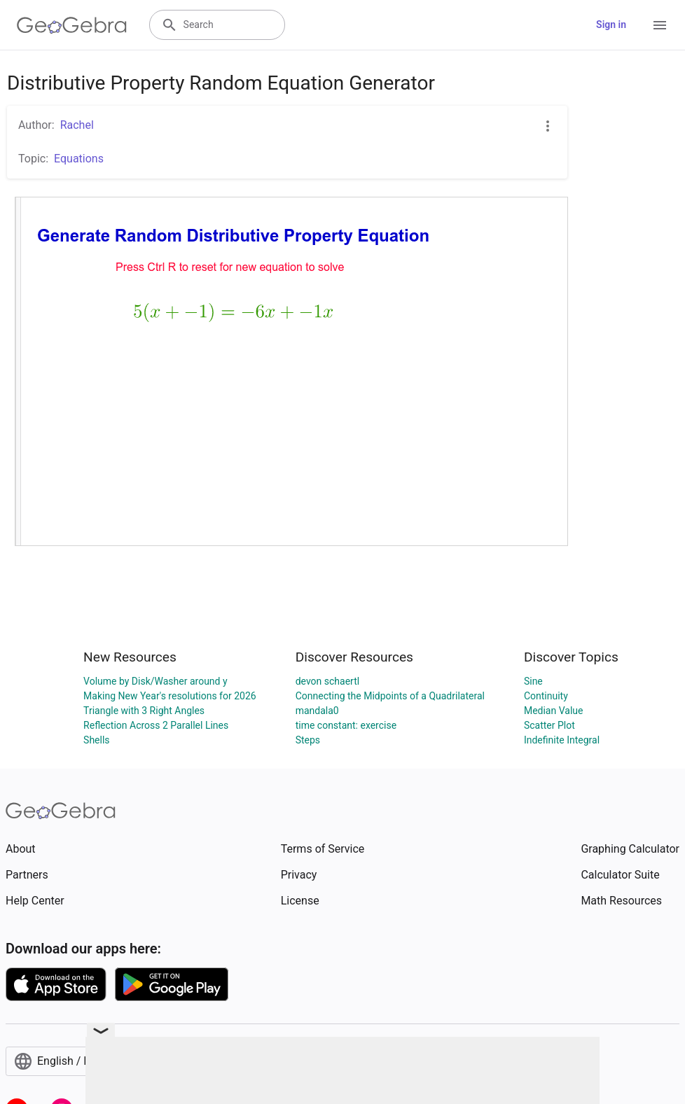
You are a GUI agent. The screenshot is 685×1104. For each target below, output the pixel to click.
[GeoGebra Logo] (72, 25)
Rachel (77, 125)
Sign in (611, 24)
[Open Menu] (659, 25)
